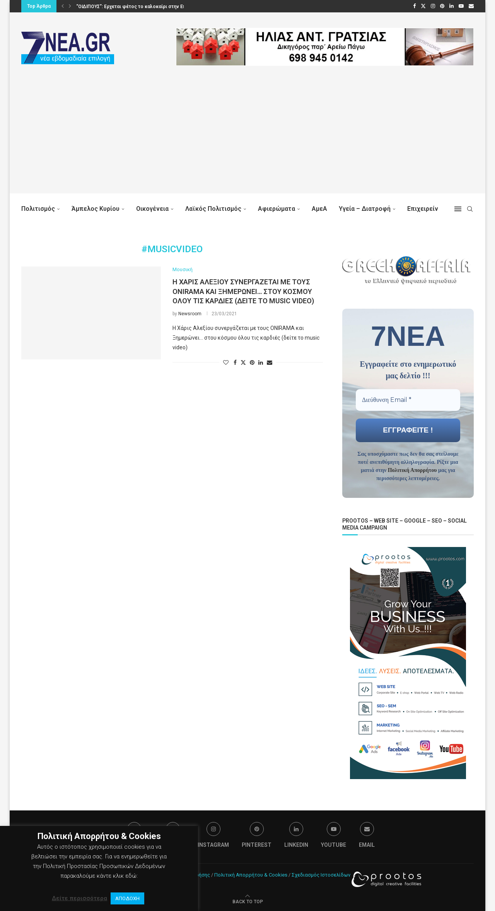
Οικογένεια (152, 208)
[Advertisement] (247, 139)
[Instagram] (433, 6)
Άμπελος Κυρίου (95, 208)
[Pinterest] (442, 6)
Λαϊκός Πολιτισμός (213, 208)
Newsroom (189, 313)
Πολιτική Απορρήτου (412, 470)
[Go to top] (247, 900)
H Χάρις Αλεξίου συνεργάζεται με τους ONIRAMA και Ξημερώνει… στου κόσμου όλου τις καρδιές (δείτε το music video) (243, 291)
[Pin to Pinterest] (252, 362)
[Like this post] (226, 362)
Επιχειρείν (422, 208)
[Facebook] (414, 6)
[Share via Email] (269, 362)
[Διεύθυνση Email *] (408, 399)
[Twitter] (423, 6)
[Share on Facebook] (235, 362)
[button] (63, 6)
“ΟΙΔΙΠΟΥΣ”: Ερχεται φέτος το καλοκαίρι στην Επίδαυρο (138, 6)
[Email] (471, 6)
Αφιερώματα (276, 208)
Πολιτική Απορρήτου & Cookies (250, 874)
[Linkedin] (451, 6)
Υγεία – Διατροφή (365, 208)
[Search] (470, 209)
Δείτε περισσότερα (79, 898)
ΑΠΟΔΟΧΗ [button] (127, 898)
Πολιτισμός (38, 208)
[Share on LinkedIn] (260, 362)
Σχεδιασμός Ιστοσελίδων (321, 874)
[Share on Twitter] (243, 362)
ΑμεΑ (319, 208)
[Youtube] (461, 6)
